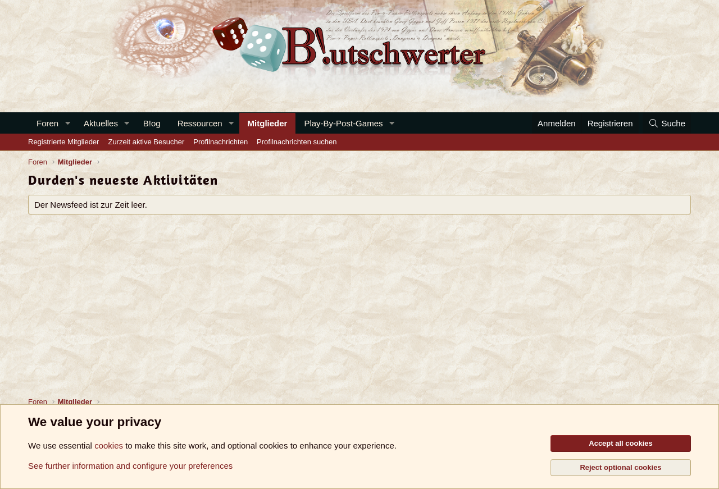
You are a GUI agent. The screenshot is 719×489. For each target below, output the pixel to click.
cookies (108, 445)
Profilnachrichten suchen (296, 142)
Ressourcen (200, 123)
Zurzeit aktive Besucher (146, 142)
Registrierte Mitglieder (63, 142)
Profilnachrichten (220, 142)
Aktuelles (101, 123)
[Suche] (667, 123)
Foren (47, 123)
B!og (152, 123)
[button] (67, 123)
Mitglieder (268, 123)
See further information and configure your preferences (130, 465)
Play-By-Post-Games (343, 123)
